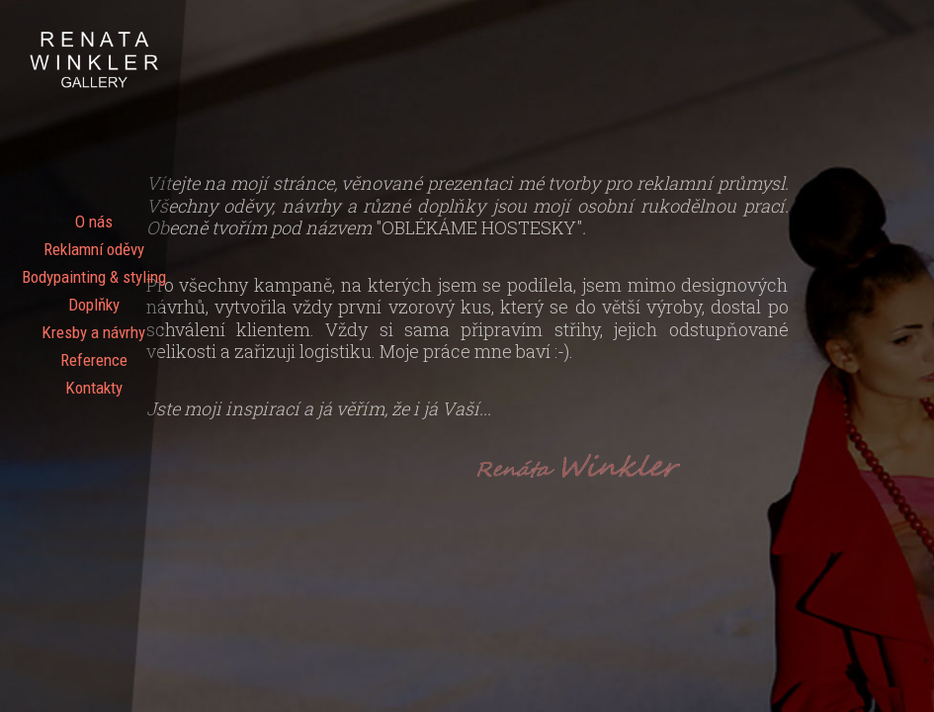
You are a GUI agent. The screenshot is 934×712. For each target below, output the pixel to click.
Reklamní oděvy (93, 249)
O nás (94, 221)
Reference (93, 360)
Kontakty (94, 388)
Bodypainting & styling (94, 277)
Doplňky (94, 304)
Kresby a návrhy (93, 332)
